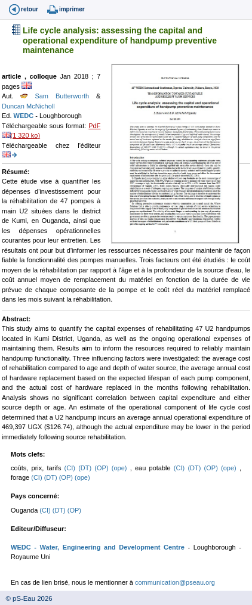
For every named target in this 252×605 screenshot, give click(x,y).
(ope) (121, 467)
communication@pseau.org (175, 582)
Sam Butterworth (58, 96)
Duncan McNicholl (28, 106)
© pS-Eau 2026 (26, 598)
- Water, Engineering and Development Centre (108, 547)
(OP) (102, 467)
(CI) (71, 467)
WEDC (25, 115)
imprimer (72, 9)
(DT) (86, 467)
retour (29, 9)
